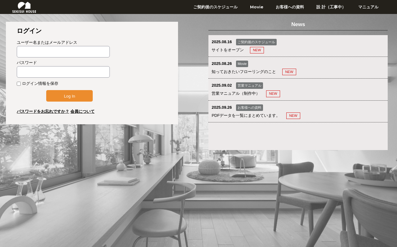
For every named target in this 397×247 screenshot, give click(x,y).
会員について (82, 111)
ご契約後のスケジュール (215, 6)
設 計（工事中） (331, 6)
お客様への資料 (290, 6)
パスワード (27, 63)
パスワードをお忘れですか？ (43, 111)
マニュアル (368, 6)
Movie (256, 6)
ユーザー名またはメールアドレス (47, 42)
